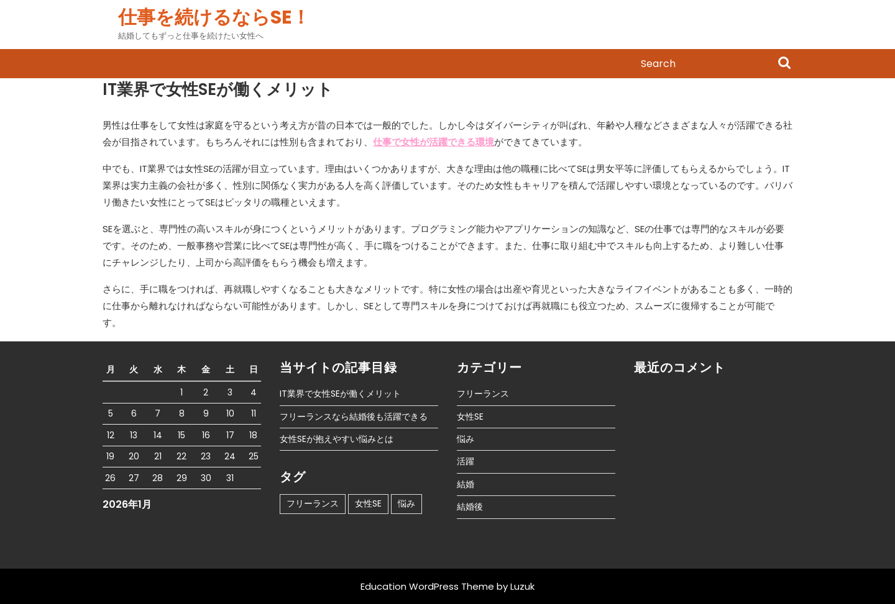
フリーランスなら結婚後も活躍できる (354, 416)
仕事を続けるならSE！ (214, 17)
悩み (465, 439)
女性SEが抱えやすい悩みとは (336, 439)
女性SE (470, 416)
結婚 (465, 484)
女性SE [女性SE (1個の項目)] (368, 503)
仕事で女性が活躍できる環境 (433, 141)
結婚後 (470, 506)
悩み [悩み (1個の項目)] (406, 503)
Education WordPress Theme (427, 586)
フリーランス (483, 393)
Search (784, 64)
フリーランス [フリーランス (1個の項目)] (313, 503)
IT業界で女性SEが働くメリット (340, 393)
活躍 (465, 461)
